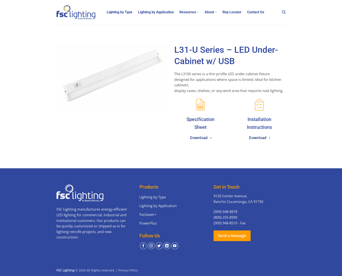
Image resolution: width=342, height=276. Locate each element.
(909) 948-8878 (225, 211)
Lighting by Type (119, 12)
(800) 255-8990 (225, 217)
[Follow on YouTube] (174, 245)
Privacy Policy (128, 270)
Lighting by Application (156, 12)
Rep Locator (231, 12)
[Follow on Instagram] (151, 245)
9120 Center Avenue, (230, 196)
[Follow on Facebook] (143, 245)
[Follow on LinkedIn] (167, 245)
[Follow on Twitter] (159, 245)
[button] (284, 12)
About (211, 12)
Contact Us (255, 12)
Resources (189, 12)
